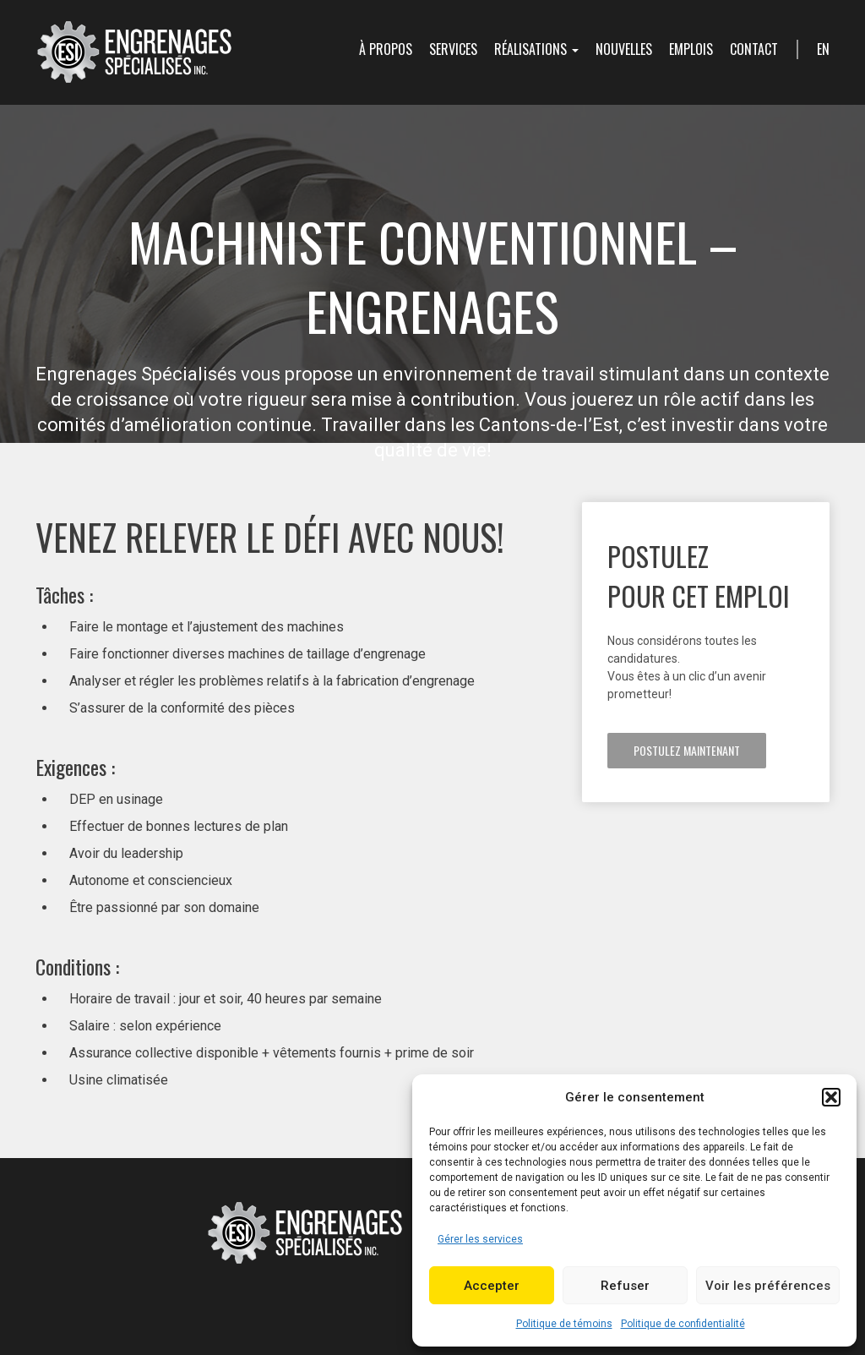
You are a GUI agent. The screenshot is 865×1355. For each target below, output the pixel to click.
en (823, 49)
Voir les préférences (767, 1285)
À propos (385, 49)
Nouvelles (624, 49)
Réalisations (536, 49)
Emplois (691, 49)
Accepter (492, 1285)
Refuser (625, 1285)
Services (453, 49)
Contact (754, 49)
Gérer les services (480, 1239)
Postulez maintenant (687, 750)
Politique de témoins (564, 1324)
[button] (831, 1097)
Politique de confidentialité (683, 1324)
